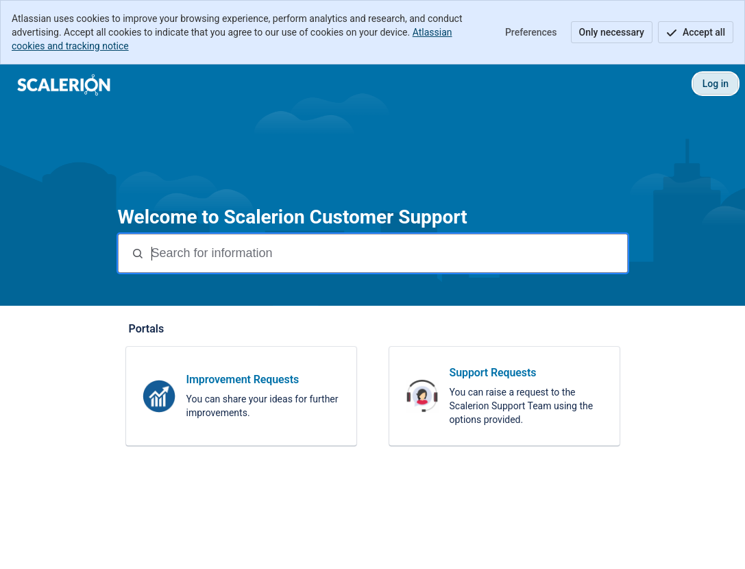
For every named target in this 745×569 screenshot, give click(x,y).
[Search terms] (388, 253)
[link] (241, 396)
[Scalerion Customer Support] (65, 83)
